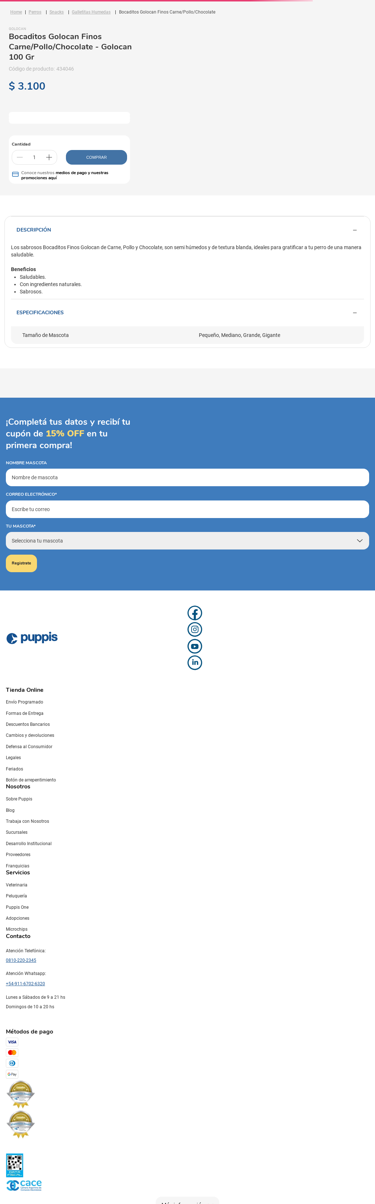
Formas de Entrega (25, 713)
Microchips (16, 929)
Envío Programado (24, 702)
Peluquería (16, 896)
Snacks (56, 12)
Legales (13, 757)
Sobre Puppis (19, 799)
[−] (19, 157)
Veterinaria (16, 885)
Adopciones (17, 918)
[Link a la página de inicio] (16, 12)
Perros (35, 12)
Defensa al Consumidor (29, 746)
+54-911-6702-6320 (25, 983)
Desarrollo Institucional (29, 843)
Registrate (21, 563)
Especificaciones (187, 312)
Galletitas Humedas (91, 12)
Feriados (14, 769)
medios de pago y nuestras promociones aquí (64, 175)
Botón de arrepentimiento (31, 780)
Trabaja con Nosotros (27, 821)
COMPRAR (96, 157)
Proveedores (18, 854)
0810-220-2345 (21, 960)
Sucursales (16, 832)
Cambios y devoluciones (30, 735)
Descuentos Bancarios (28, 724)
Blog (10, 810)
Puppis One (17, 907)
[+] (49, 157)
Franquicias (17, 866)
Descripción (187, 230)
